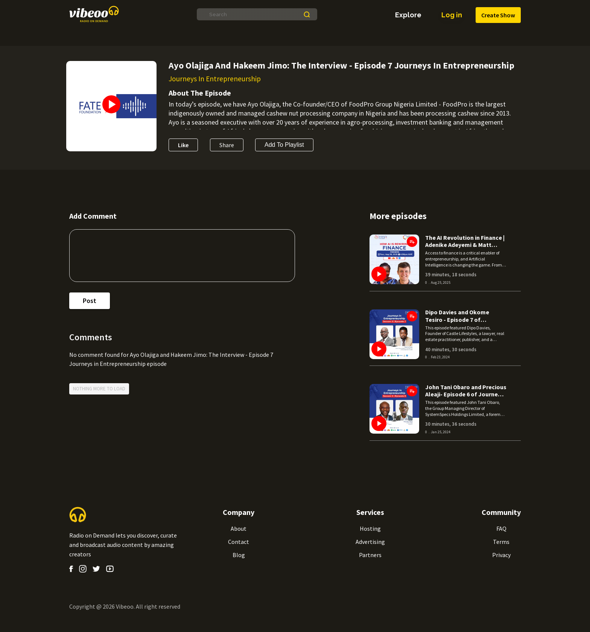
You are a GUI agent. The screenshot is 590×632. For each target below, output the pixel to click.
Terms (501, 541)
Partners (370, 555)
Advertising (370, 541)
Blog (239, 555)
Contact (238, 541)
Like (183, 145)
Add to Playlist (284, 145)
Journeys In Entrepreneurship (215, 78)
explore (408, 15)
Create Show (498, 15)
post (89, 300)
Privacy (501, 555)
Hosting (370, 528)
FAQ (501, 528)
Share (226, 145)
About (238, 528)
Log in (451, 15)
